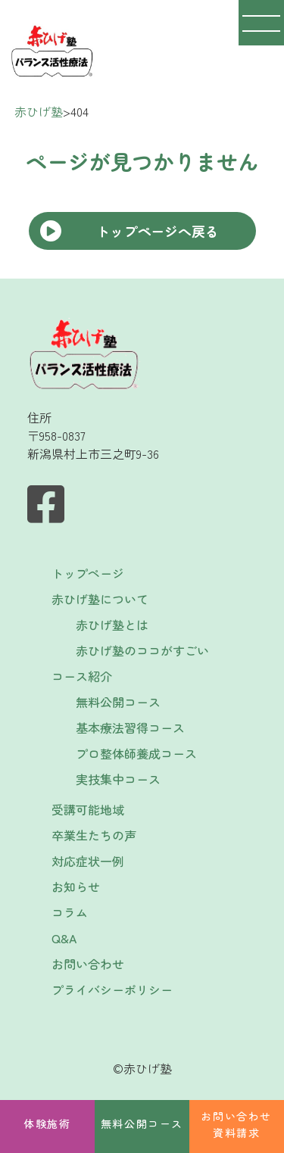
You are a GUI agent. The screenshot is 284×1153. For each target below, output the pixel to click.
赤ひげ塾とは (112, 624)
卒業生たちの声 (93, 835)
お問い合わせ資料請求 (236, 1124)
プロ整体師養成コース (136, 753)
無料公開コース (142, 1123)
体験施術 (46, 1123)
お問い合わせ (87, 964)
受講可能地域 (87, 809)
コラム (69, 912)
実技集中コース (118, 779)
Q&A (63, 938)
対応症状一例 (87, 861)
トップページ (87, 573)
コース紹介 (81, 676)
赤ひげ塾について (99, 599)
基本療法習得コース (130, 727)
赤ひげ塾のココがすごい (142, 650)
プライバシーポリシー (112, 989)
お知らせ (75, 886)
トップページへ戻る (157, 231)
